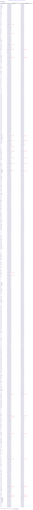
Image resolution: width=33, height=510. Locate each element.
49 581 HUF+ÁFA (8, 142)
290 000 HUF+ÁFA (9, 466)
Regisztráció (15, 0)
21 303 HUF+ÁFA (8, 25)
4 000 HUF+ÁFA (8, 108)
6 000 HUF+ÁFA (8, 14)
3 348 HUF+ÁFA (11, 24)
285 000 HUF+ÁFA (9, 385)
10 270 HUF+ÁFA (8, 416)
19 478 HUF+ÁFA (8, 153)
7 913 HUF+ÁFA (8, 378)
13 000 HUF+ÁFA (8, 46)
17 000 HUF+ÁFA (8, 67)
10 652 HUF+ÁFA (8, 43)
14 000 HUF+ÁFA (8, 243)
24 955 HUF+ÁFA (8, 209)
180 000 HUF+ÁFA (9, 261)
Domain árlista (21, 0)
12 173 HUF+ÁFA (8, 189)
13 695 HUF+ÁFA (8, 493)
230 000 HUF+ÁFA (22, 102)
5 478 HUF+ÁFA (8, 377)
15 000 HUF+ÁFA (22, 10)
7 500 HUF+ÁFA (8, 22)
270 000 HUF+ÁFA (9, 102)
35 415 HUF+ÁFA (8, 8)
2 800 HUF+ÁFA (8, 174)
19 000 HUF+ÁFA (8, 160)
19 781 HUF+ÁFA (8, 214)
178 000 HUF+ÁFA (9, 341)
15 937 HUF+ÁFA (8, 453)
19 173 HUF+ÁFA (8, 450)
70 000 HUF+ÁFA (8, 192)
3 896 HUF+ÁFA (11, 44)
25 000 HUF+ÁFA (8, 48)
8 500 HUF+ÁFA (22, 14)
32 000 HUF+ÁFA (8, 88)
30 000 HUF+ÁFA (8, 35)
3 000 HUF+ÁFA (8, 203)
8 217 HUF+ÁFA (8, 164)
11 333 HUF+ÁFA (8, 57)
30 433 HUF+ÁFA (8, 15)
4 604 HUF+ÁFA (8, 72)
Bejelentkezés (12, 0)
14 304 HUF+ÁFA (8, 140)
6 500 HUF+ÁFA (8, 65)
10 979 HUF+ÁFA (8, 371)
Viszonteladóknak (18, 0)
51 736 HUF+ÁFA (8, 161)
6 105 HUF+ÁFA (8, 347)
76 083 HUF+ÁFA (22, 288)
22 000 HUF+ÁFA (8, 145)
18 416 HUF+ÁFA (8, 59)
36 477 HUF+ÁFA (8, 157)
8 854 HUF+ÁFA (8, 41)
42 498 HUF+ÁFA (8, 60)
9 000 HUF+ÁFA (8, 201)
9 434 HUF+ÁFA (8, 206)
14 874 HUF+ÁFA (8, 181)
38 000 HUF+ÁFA (8, 124)
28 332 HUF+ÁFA (8, 227)
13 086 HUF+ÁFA (8, 151)
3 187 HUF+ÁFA (8, 31)
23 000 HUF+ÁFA (8, 251)
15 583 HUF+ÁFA (8, 481)
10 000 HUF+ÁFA (8, 16)
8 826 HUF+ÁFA (8, 200)
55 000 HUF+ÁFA (8, 132)
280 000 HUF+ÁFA (9, 310)
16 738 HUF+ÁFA (8, 155)
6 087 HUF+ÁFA (8, 395)
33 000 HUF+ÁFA (8, 12)
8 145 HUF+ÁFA (8, 91)
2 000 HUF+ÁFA (8, 172)
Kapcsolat (24, 0)
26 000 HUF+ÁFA (8, 376)
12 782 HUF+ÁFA (8, 95)
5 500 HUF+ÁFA (8, 62)
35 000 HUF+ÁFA (8, 10)
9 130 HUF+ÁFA (8, 63)
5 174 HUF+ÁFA (8, 394)
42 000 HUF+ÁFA (8, 222)
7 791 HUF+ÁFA (8, 33)
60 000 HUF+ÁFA (8, 126)
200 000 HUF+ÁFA (9, 47)
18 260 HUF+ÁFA (8, 305)
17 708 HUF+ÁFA (8, 4)
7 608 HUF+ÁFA (8, 408)
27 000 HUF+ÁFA (8, 113)
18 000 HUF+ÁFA (8, 128)
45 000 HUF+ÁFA (8, 485)
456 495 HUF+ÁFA (9, 456)
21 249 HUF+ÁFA (8, 11)
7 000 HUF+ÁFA (8, 6)
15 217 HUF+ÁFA (8, 382)
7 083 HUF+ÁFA (8, 285)
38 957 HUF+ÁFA (8, 217)
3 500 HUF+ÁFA (8, 475)
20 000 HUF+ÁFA (8, 86)
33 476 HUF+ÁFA (8, 288)
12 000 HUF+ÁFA (8, 32)
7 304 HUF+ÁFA (8, 135)
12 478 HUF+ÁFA (8, 7)
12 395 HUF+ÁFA (8, 97)
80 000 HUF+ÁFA (22, 27)
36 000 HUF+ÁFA (8, 333)
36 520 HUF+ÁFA (8, 483)
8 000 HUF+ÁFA (8, 51)
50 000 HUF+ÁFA (22, 47)
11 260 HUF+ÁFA (8, 36)
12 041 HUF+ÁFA (8, 486)
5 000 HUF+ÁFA (8, 23)
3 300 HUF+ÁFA (8, 469)
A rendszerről (9, 0)
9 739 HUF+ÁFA (8, 24)
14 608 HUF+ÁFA (8, 177)
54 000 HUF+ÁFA (22, 132)
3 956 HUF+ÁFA (8, 472)
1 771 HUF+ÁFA (11, 33)
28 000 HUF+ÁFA (8, 9)
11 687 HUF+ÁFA (8, 232)
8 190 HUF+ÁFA (8, 470)
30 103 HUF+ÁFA (8, 197)
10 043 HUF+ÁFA (8, 55)
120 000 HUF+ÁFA (9, 107)
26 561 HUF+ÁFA (8, 19)
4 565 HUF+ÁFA (8, 236)
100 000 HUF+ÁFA (9, 27)
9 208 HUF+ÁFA (8, 20)
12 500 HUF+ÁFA (8, 133)
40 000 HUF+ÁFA (8, 92)
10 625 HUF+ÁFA (8, 30)
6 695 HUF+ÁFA (8, 198)
